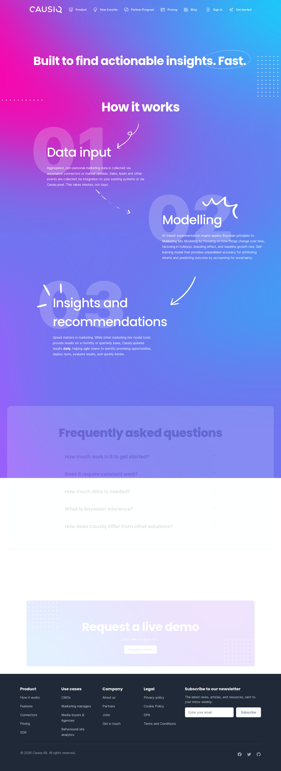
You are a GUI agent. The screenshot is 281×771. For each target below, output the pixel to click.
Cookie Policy (154, 706)
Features (26, 706)
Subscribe (248, 712)
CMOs (65, 697)
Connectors (28, 715)
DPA (147, 715)
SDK (23, 732)
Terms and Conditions (160, 724)
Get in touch (112, 724)
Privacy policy (154, 697)
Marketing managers (76, 706)
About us (109, 697)
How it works (30, 697)
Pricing (25, 724)
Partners (109, 706)
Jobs (106, 715)
